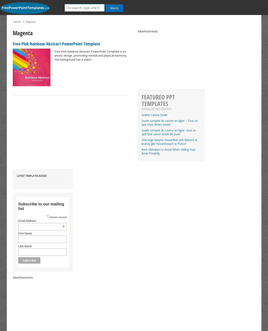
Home (17, 21)
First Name (25, 233)
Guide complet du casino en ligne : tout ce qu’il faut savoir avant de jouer (169, 132)
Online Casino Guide (155, 115)
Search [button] (114, 8)
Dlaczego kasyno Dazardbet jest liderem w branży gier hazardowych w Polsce (169, 142)
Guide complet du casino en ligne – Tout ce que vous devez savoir (170, 122)
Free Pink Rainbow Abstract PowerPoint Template (56, 44)
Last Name (25, 246)
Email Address (41, 220)
